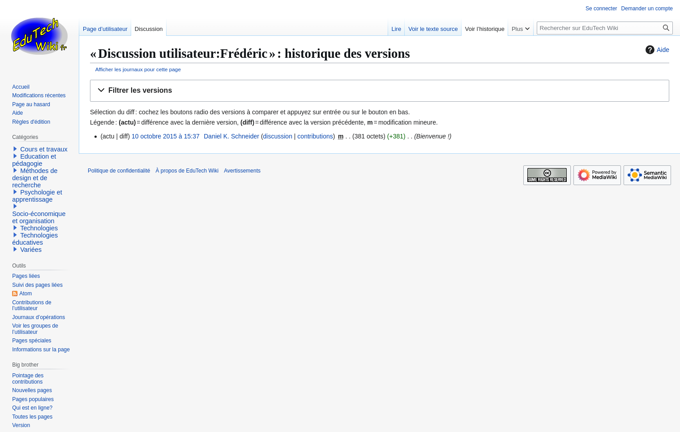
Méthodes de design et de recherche (34, 178)
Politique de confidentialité (119, 171)
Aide (656, 49)
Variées (31, 249)
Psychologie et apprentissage (37, 196)
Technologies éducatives (35, 239)
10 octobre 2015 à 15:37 (166, 136)
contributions (315, 136)
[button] (380, 90)
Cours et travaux (44, 149)
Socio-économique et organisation (38, 217)
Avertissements (242, 171)
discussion (277, 136)
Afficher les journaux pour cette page (138, 69)
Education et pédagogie (34, 160)
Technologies (39, 228)
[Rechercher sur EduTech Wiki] (605, 28)
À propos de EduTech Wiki (186, 171)
